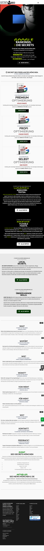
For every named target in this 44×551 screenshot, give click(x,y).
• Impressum (5, 527)
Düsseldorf (31, 511)
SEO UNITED (17, 514)
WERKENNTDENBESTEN (6, 535)
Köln (30, 510)
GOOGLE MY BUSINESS (5, 533)
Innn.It (34, 483)
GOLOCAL (4, 537)
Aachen (31, 512)
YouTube (17, 511)
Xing (16, 513)
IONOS (17, 520)
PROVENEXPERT (5, 536)
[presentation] (40, 323)
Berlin (30, 509)
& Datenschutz (9, 527)
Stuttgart (31, 513)
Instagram (17, 509)
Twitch (17, 512)
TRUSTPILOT (4, 538)
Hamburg (31, 508)
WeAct (31, 483)
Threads (17, 510)
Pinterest (17, 508)
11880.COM (4, 534)
